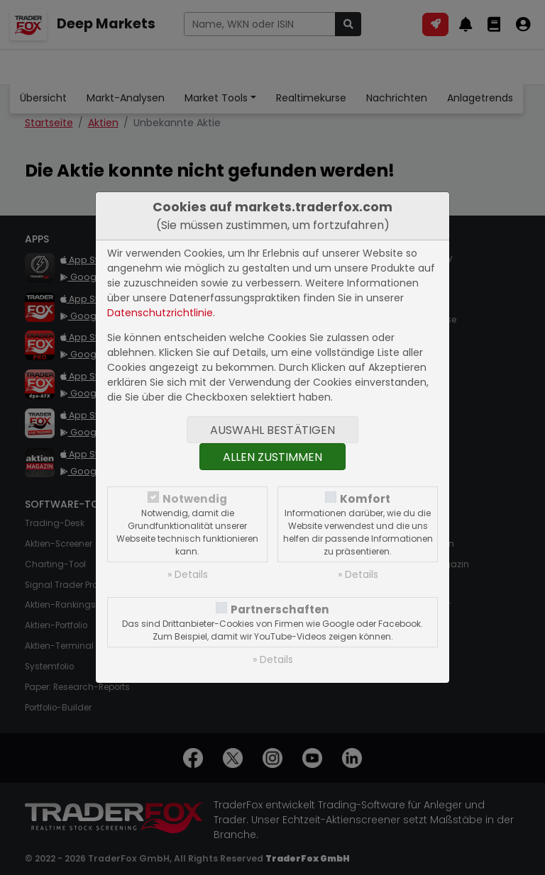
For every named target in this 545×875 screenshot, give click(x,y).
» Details (187, 574)
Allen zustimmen (272, 457)
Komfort (365, 498)
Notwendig (195, 498)
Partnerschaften (280, 609)
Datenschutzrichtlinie (160, 313)
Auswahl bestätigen (272, 430)
